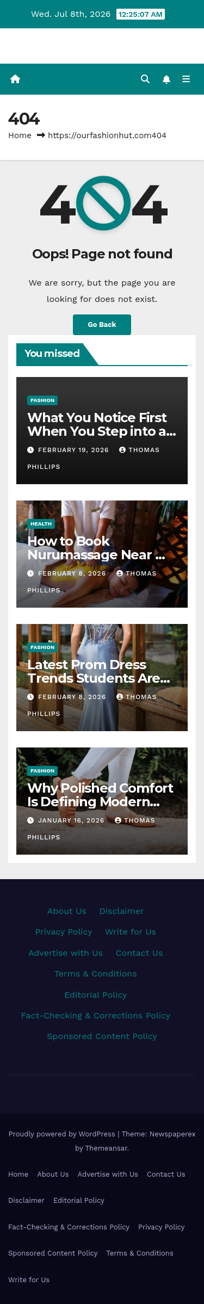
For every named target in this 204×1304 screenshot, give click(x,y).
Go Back (102, 324)
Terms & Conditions (95, 973)
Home (20, 135)
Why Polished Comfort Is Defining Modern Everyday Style (100, 801)
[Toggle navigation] (186, 79)
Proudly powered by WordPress (63, 1134)
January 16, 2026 (72, 820)
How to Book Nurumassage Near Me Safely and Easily (101, 554)
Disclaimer (121, 911)
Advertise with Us (65, 953)
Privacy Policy (63, 931)
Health (41, 524)
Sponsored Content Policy (102, 1036)
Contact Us (139, 953)
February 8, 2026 (73, 573)
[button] (145, 79)
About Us (66, 911)
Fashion (42, 400)
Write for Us (130, 931)
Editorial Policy (95, 995)
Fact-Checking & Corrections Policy (95, 1015)
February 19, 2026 (75, 450)
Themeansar (106, 1148)
